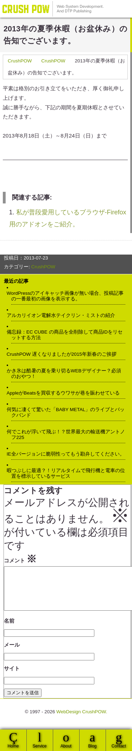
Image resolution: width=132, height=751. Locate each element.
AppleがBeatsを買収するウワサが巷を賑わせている (65, 393)
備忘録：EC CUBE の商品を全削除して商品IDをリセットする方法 (66, 334)
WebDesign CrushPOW (53, 9)
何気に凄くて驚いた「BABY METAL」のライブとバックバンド (68, 412)
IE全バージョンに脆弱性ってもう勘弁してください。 (67, 454)
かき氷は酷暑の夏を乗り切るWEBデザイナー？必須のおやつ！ (66, 373)
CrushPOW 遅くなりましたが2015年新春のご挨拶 (64, 354)
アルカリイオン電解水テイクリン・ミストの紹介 (63, 315)
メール (12, 653)
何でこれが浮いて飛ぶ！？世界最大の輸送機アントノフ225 (68, 434)
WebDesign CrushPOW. (81, 720)
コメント (20, 558)
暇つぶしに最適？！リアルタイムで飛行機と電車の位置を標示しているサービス (68, 473)
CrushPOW (20, 60)
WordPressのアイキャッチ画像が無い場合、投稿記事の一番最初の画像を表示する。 (67, 296)
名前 (9, 629)
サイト (12, 677)
